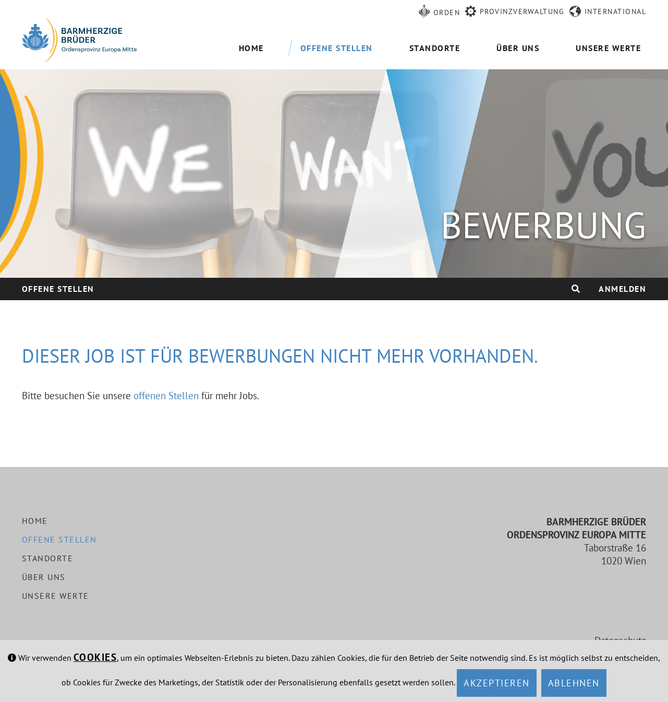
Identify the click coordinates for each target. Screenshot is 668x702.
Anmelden (622, 289)
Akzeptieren (497, 683)
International (616, 11)
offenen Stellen (166, 395)
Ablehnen (574, 683)
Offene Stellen (58, 289)
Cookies (95, 657)
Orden (446, 12)
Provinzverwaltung (522, 11)
